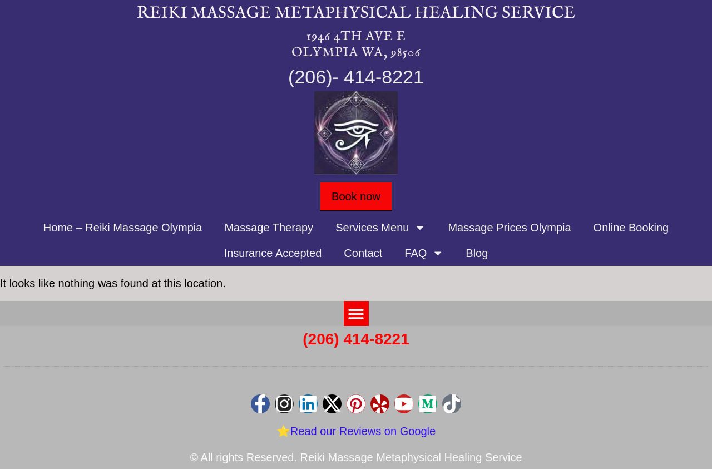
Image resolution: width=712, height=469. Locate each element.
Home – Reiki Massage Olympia (122, 227)
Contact (363, 253)
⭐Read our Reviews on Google (356, 431)
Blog (477, 253)
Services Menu (380, 227)
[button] (356, 313)
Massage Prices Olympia (509, 227)
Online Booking (631, 227)
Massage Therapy (268, 227)
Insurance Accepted (273, 253)
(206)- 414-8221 (356, 76)
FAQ (423, 253)
